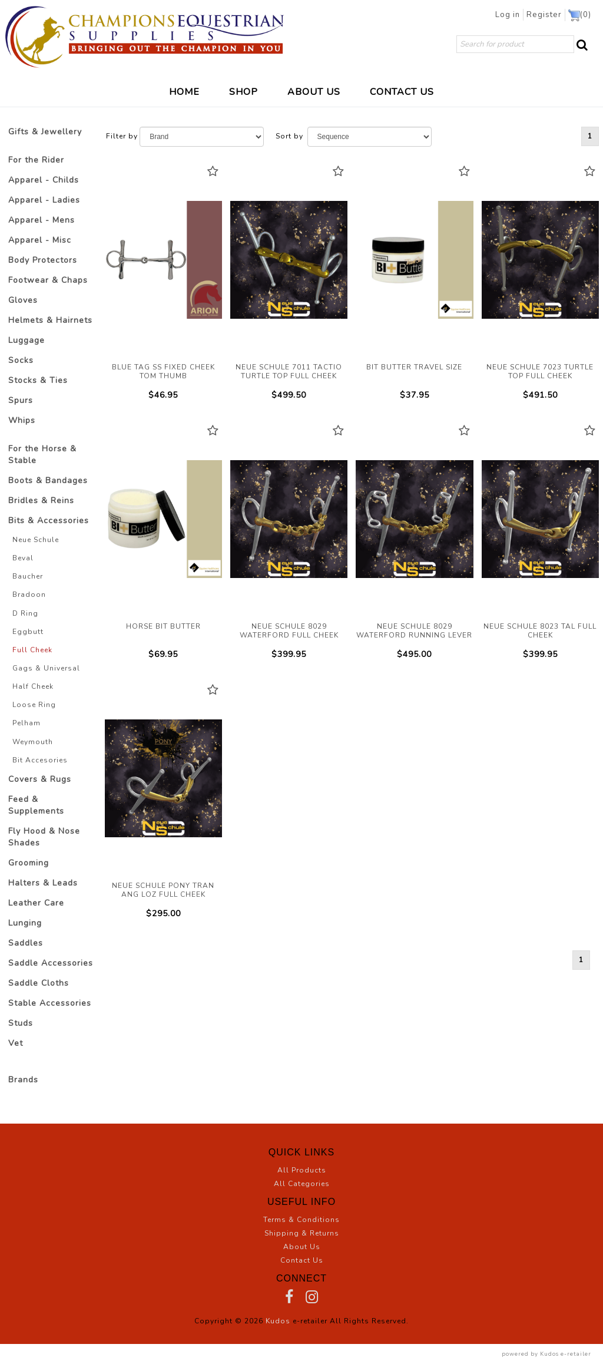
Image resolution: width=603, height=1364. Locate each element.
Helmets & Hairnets (50, 320)
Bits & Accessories (48, 520)
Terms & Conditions (301, 1219)
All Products (301, 1170)
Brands (23, 1079)
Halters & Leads (43, 883)
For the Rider (36, 160)
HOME (184, 91)
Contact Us (301, 1260)
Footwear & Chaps (48, 280)
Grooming (28, 862)
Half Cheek (33, 686)
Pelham (26, 723)
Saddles (25, 943)
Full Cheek (32, 650)
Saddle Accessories (50, 963)
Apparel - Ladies (44, 200)
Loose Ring (34, 704)
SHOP (243, 91)
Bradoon (29, 594)
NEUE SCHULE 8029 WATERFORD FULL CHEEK (288, 519)
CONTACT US (402, 91)
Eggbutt (28, 631)
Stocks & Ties (38, 380)
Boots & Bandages (48, 480)
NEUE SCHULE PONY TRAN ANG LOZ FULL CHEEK (163, 778)
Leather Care (36, 903)
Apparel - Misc (39, 240)
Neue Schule (35, 539)
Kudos (278, 1321)
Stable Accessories (49, 1003)
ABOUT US (313, 91)
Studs (20, 1023)
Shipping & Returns (301, 1233)
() (580, 15)
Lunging (25, 923)
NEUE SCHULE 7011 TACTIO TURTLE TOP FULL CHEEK (288, 260)
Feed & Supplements (36, 805)
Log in (512, 14)
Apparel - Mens (41, 220)
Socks (21, 360)
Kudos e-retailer (565, 1354)
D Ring (25, 613)
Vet (15, 1043)
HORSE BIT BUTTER (163, 519)
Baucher (27, 576)
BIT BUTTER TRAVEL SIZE (414, 260)
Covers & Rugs (39, 779)
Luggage (26, 340)
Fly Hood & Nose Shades (44, 836)
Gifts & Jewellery (45, 131)
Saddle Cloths (38, 983)
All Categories (302, 1183)
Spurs (20, 400)
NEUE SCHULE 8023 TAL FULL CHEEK (540, 519)
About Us (301, 1246)
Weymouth (32, 742)
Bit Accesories (40, 760)
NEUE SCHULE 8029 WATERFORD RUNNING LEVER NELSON (414, 519)
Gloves (23, 300)
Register (546, 14)
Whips (21, 420)
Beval (23, 558)
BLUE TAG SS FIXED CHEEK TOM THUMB (163, 260)
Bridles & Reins (41, 500)
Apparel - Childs (43, 180)
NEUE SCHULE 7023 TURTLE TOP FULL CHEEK (540, 260)
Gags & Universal (46, 668)
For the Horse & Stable (42, 454)
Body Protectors (42, 260)
